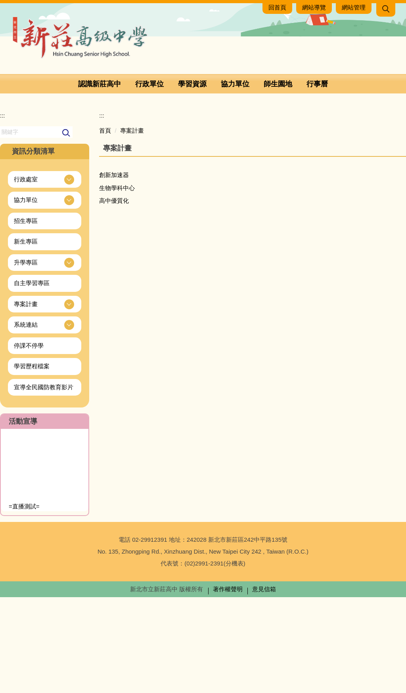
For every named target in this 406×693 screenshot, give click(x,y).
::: (2, 211)
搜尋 (66, 229)
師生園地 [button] (278, 84)
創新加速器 (114, 271)
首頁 (105, 226)
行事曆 (317, 84)
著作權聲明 (228, 685)
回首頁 (277, 7)
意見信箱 (264, 685)
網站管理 (354, 7)
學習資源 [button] (192, 84)
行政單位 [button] (149, 84)
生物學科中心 (117, 283)
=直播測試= (24, 602)
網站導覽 (314, 7)
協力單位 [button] (235, 84)
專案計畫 (132, 226)
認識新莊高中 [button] (99, 84)
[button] (385, 10)
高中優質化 (114, 296)
